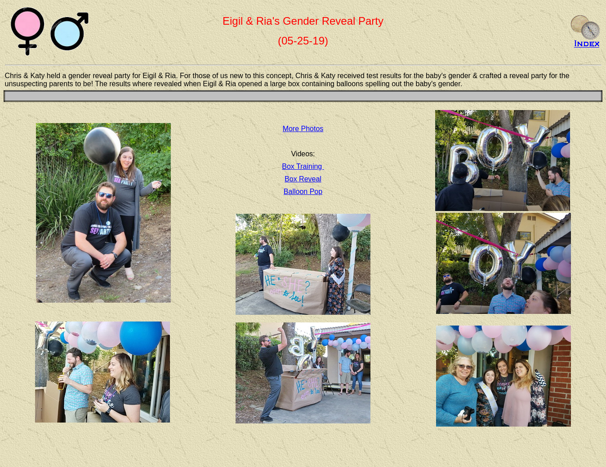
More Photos (303, 128)
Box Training (303, 166)
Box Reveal (303, 179)
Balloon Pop (303, 191)
